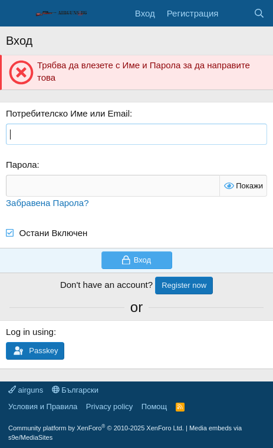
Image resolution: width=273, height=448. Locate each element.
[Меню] (16, 13)
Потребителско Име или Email (68, 113)
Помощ (154, 406)
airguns (25, 390)
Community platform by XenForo (96, 428)
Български (75, 390)
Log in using (30, 332)
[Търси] (259, 13)
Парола (21, 165)
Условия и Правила (42, 406)
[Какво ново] (235, 13)
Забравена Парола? (47, 203)
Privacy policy (109, 406)
